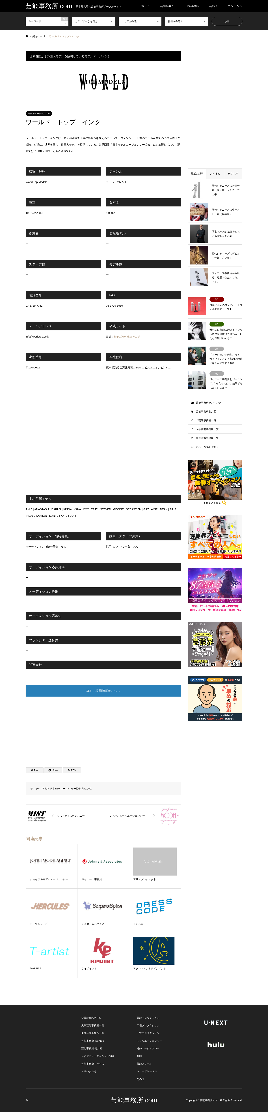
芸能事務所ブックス (92, 1063)
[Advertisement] (103, 728)
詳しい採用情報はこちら (103, 690)
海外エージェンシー (148, 1048)
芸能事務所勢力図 (206, 411)
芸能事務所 (167, 6)
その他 (140, 1079)
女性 (89, 788)
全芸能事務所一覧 (206, 420)
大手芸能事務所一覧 (207, 429)
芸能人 (213, 6)
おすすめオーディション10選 (97, 1056)
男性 (84, 788)
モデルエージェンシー (39, 113)
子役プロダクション (148, 1033)
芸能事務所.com (134, 1100)
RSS (27, 1100)
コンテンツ (235, 6)
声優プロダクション (148, 1025)
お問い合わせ (88, 1071)
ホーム (145, 6)
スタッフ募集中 (41, 788)
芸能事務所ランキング (208, 402)
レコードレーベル (147, 1071)
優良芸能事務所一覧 (207, 438)
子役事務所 (192, 6)
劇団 (139, 1056)
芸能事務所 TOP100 (92, 1040)
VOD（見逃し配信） (207, 446)
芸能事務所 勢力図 (91, 1048)
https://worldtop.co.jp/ (127, 336)
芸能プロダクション (148, 1017)
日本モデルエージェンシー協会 (65, 788)
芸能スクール (144, 1063)
